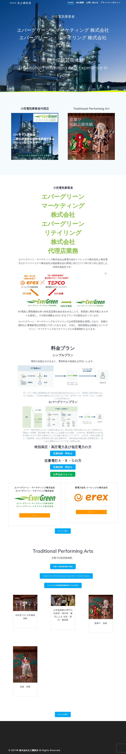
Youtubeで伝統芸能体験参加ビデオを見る (63, 585)
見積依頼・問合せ (62, 453)
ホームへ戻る (63, 531)
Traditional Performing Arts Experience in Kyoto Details (66, 576)
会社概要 (80, 2)
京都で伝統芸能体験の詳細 (63, 566)
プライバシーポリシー (110, 2)
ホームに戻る (63, 714)
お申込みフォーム (62, 474)
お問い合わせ (92, 2)
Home (71, 2)
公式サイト (34, 515)
